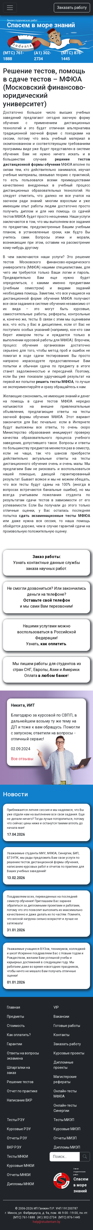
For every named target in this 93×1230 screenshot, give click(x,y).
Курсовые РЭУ (19, 1129)
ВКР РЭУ (14, 1147)
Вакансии (61, 1016)
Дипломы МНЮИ (20, 1184)
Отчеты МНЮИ (19, 1175)
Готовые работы (67, 1026)
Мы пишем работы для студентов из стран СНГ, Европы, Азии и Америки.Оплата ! (46, 669)
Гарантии (14, 1044)
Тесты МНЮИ (17, 1156)
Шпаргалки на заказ (18, 1070)
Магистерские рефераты (65, 1079)
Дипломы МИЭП (67, 1147)
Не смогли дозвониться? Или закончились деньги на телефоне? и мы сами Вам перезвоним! (46, 597)
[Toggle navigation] (10, 8)
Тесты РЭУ (16, 1120)
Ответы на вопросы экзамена (23, 1055)
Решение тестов (20, 1082)
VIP (56, 1007)
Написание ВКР (19, 1100)
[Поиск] (65, 1156)
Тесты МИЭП (64, 1120)
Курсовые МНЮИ (20, 1166)
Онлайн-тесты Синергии (65, 1108)
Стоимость (16, 1026)
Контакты (61, 1035)
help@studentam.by (46, 1222)
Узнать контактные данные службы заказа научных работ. (46, 562)
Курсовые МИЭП (67, 1129)
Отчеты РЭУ (17, 1138)
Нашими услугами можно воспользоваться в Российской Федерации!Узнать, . (46, 635)
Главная (13, 1007)
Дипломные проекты (63, 1065)
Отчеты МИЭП (65, 1138)
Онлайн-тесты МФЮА (65, 1093)
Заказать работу (72, 7)
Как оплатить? (19, 1035)
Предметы (15, 1016)
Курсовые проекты (69, 1053)
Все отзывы (22, 758)
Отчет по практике (22, 1091)
